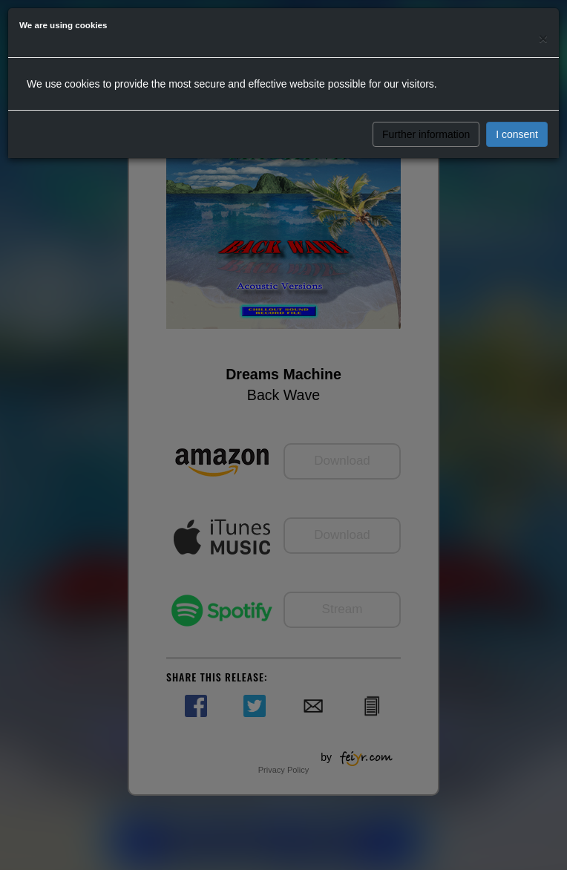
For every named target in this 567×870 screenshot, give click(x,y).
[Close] (543, 38)
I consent (517, 134)
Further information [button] (426, 134)
